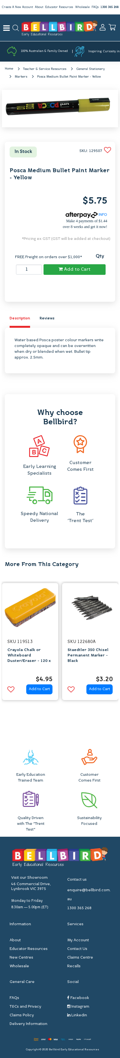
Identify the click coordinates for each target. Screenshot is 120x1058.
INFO (86, 215)
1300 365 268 (109, 7)
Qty (100, 256)
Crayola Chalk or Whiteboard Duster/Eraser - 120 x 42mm (29, 658)
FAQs (95, 7)
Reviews (47, 318)
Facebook (78, 998)
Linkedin (77, 1015)
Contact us (77, 880)
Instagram (78, 1006)
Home (9, 69)
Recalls (74, 966)
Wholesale (82, 7)
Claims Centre (80, 958)
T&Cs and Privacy (25, 1007)
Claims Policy (22, 1015)
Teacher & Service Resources (44, 69)
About (39, 7)
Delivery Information (28, 1024)
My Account (78, 940)
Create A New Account (17, 7)
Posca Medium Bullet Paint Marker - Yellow (69, 77)
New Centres (21, 958)
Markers (21, 77)
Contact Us (77, 949)
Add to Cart (75, 269)
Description (20, 318)
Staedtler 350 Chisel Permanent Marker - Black (88, 655)
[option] (30, 643)
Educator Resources (59, 7)
